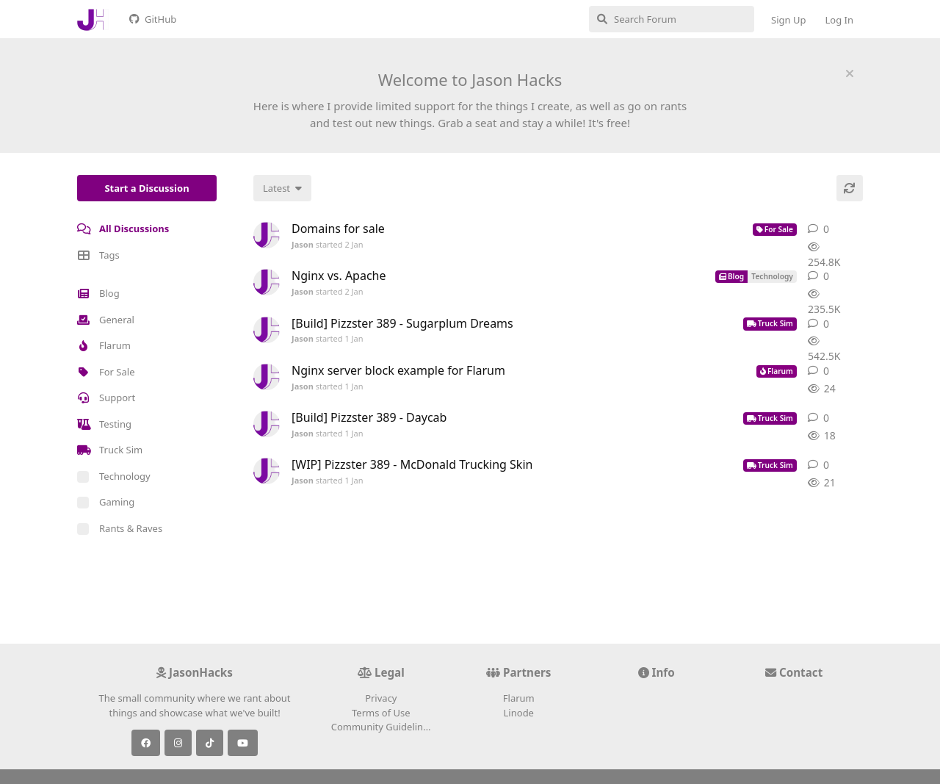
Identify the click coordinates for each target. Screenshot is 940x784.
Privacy (381, 698)
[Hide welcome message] (849, 73)
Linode (519, 712)
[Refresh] (849, 188)
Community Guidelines (382, 726)
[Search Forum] (671, 19)
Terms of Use (381, 712)
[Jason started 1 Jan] (266, 330)
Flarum (519, 698)
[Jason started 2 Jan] (266, 235)
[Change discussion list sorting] (282, 188)
